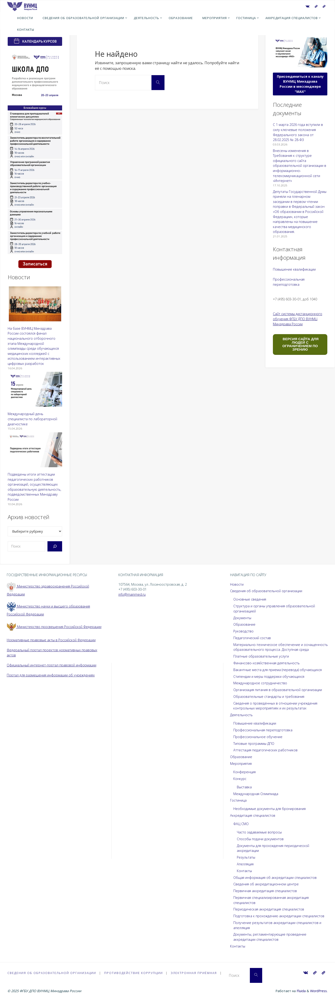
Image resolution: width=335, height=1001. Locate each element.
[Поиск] (54, 546)
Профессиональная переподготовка (262, 730)
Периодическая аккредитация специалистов (268, 909)
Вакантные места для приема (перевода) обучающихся (277, 670)
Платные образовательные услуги (261, 656)
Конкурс (239, 778)
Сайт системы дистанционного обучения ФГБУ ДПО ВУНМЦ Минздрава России (297, 319)
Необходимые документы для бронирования (269, 808)
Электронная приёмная (196, 973)
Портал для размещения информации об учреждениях (51, 675)
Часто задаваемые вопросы (259, 832)
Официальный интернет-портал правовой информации (51, 665)
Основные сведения (249, 599)
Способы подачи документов (260, 839)
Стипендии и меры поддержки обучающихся (268, 676)
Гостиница (238, 800)
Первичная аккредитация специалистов (265, 891)
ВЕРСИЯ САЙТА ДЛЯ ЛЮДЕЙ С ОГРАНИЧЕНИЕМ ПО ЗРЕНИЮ (300, 344)
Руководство (243, 631)
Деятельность (241, 715)
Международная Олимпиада (255, 794)
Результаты (246, 857)
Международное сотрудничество (260, 683)
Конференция (244, 772)
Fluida (301, 991)
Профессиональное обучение (257, 737)
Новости (237, 584)
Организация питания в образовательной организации (277, 690)
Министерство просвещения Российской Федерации (54, 627)
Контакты (244, 871)
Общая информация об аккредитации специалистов (275, 877)
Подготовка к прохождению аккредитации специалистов (278, 916)
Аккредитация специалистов (252, 815)
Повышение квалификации (294, 269)
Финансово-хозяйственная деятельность (266, 663)
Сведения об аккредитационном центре (266, 884)
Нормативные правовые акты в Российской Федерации (51, 640)
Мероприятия (241, 763)
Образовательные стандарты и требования (268, 696)
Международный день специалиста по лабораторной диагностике (32, 419)
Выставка (244, 787)
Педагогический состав (252, 638)
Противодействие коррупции (135, 973)
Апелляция (245, 864)
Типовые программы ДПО (253, 743)
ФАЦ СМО (241, 824)
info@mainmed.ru (132, 594)
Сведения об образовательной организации (266, 591)
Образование (244, 624)
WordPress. (319, 991)
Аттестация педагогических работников (265, 750)
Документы (242, 618)
